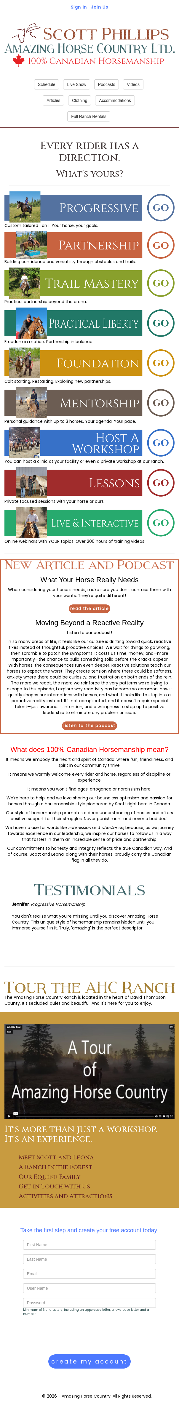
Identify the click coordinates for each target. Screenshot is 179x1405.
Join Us (99, 7)
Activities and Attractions (65, 1196)
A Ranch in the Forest (55, 1167)
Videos (133, 84)
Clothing (79, 100)
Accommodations (115, 100)
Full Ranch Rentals (88, 116)
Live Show (76, 84)
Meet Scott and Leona (56, 1157)
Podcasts (106, 84)
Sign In (79, 7)
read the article (89, 609)
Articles (53, 100)
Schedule (46, 84)
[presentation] (68, 1335)
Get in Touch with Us (54, 1186)
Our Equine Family (50, 1177)
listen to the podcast (89, 726)
